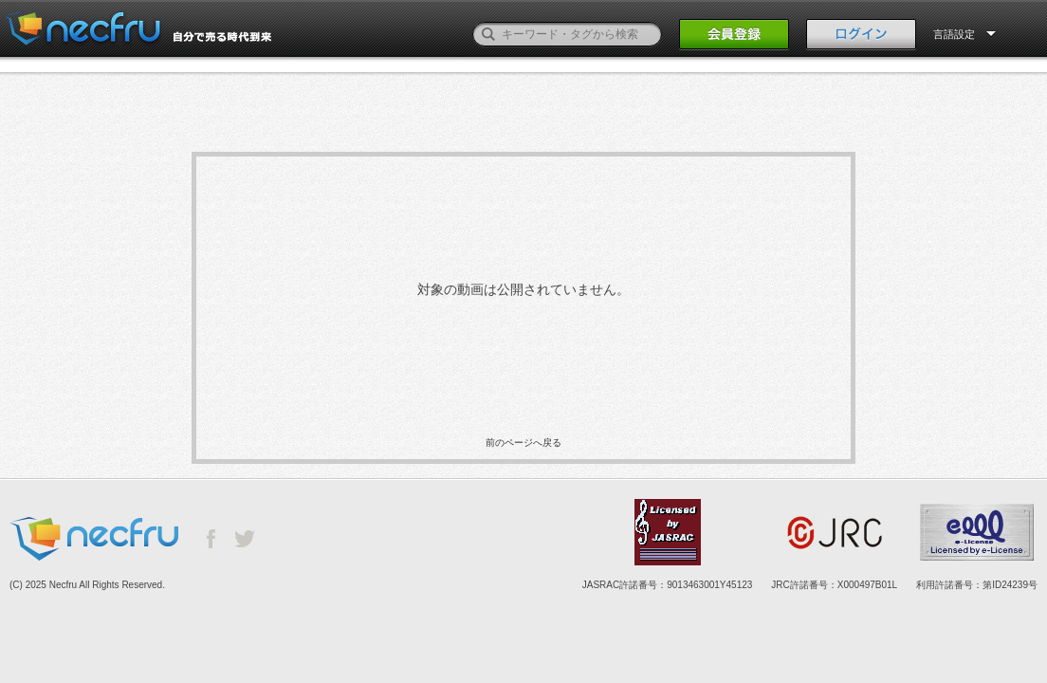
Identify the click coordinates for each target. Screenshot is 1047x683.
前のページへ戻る (523, 442)
